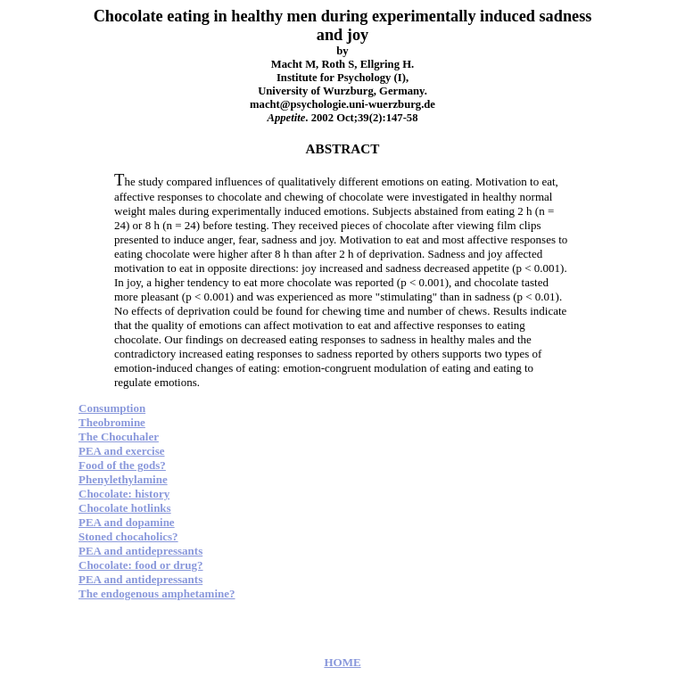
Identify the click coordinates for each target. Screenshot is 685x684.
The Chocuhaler (118, 436)
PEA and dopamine (126, 522)
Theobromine (111, 422)
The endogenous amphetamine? (156, 593)
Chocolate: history (123, 493)
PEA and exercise (121, 450)
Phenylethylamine (123, 479)
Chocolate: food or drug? (140, 565)
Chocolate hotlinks (124, 508)
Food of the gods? (122, 465)
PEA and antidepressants (140, 550)
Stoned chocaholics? (128, 536)
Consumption (111, 408)
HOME (342, 662)
